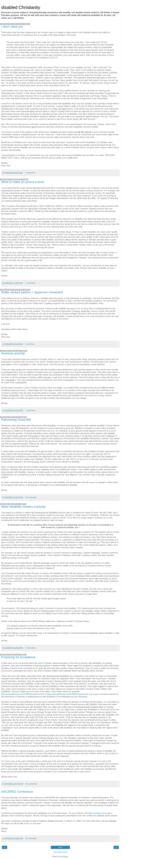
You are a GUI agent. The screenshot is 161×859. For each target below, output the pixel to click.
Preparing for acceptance (18, 657)
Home (60, 847)
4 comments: (30, 283)
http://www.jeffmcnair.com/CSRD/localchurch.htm (23, 694)
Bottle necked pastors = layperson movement (32, 292)
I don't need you (12, 26)
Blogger (65, 856)
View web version (60, 852)
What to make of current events (22, 182)
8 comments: (30, 173)
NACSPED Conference (17, 791)
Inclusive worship (13, 353)
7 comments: (30, 410)
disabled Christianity (20, 7)
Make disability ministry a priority (23, 506)
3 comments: (30, 648)
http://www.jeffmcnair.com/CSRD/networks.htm (68, 694)
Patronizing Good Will (16, 419)
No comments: (31, 497)
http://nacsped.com (96, 813)
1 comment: (30, 344)
